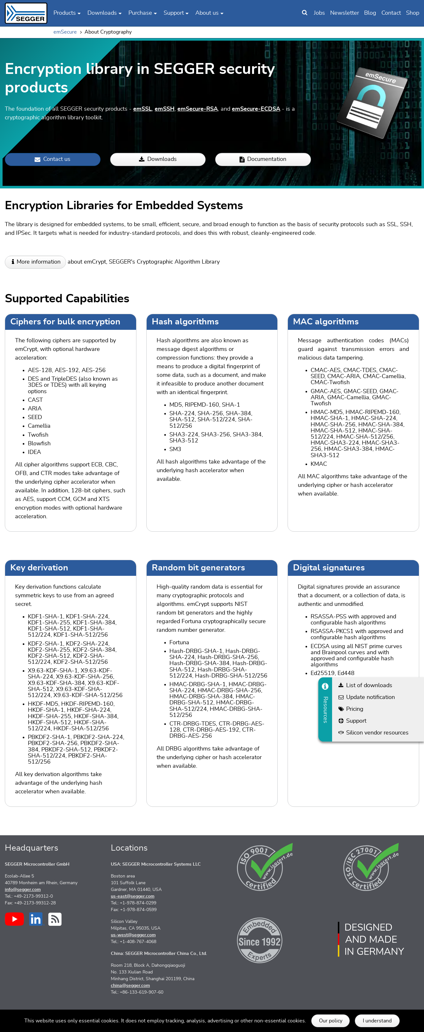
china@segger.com (130, 985)
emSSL (142, 109)
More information (39, 262)
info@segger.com (23, 889)
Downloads (158, 159)
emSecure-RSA (197, 109)
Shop (412, 13)
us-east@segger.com (132, 896)
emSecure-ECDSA (256, 109)
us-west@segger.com (133, 935)
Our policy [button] (330, 1020)
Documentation (263, 159)
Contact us (52, 159)
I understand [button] (377, 1020)
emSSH (165, 109)
